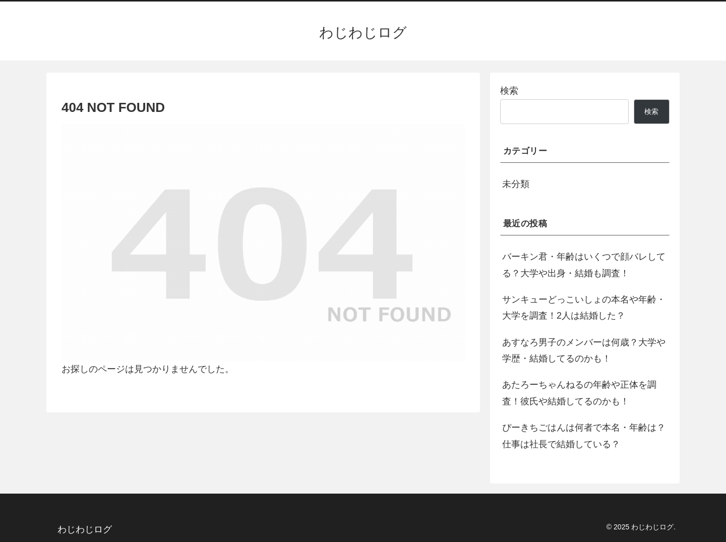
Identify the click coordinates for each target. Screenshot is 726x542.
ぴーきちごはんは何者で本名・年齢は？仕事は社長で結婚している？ (584, 436)
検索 (509, 91)
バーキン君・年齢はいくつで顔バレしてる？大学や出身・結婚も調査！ (584, 265)
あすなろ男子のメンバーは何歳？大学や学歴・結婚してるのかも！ (584, 350)
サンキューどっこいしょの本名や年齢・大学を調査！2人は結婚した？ (584, 307)
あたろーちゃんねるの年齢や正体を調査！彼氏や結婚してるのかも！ (579, 393)
